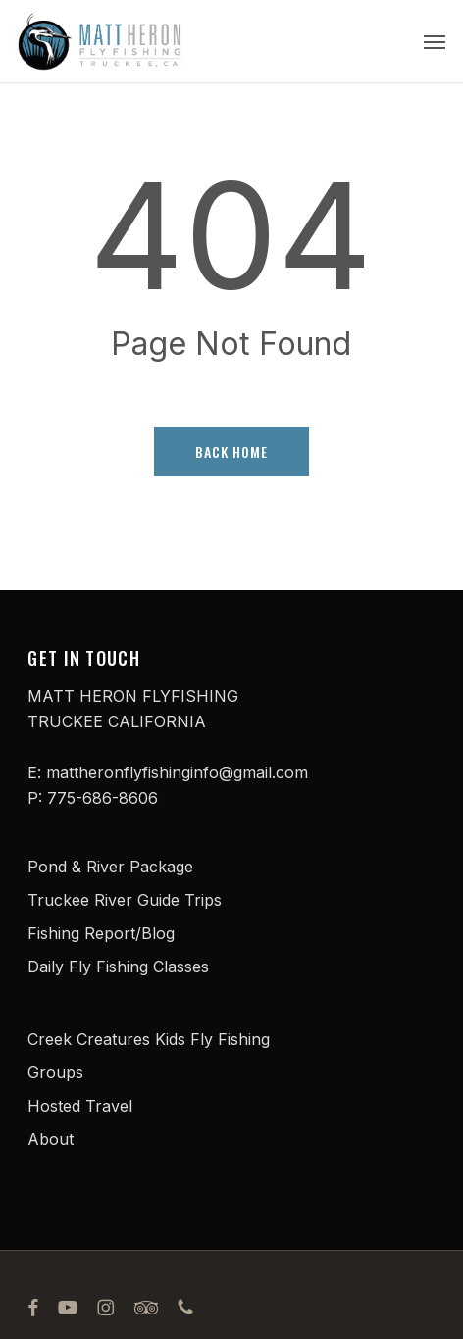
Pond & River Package (110, 866)
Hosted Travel (79, 1106)
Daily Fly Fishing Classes (118, 966)
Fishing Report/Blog (101, 933)
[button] (434, 41)
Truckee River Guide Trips (124, 900)
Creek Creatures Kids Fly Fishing (148, 1039)
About (50, 1139)
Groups (55, 1072)
